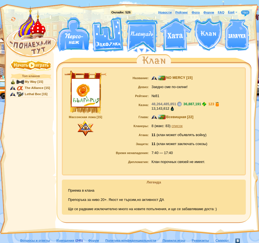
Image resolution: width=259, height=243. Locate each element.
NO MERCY (175, 78)
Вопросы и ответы (35, 240)
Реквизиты (200, 240)
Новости (165, 12)
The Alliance (34, 88)
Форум (208, 12)
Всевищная (176, 117)
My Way (31, 81)
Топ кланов (31, 76)
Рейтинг (181, 12)
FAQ (221, 12)
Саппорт (222, 240)
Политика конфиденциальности (130, 240)
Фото (196, 12)
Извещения (65, 240)
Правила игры (174, 240)
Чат (245, 13)
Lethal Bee (33, 94)
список (177, 126)
